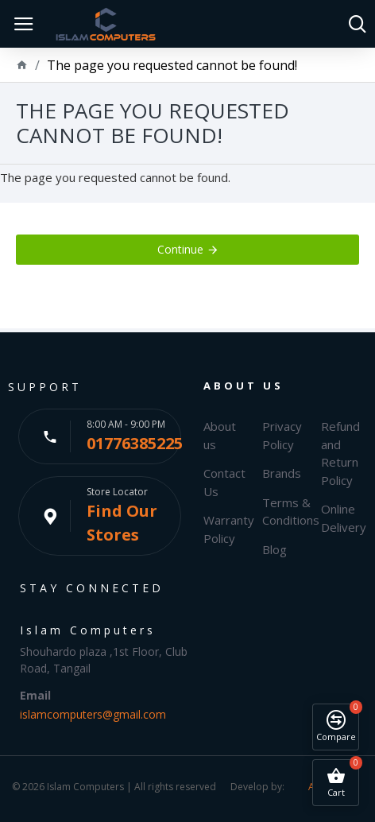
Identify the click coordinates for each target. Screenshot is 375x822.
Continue (180, 249)
